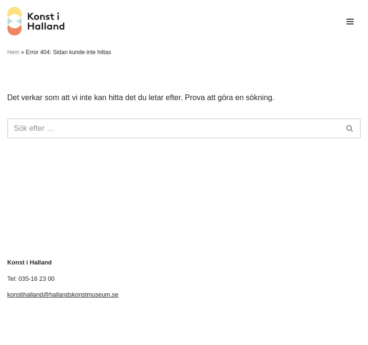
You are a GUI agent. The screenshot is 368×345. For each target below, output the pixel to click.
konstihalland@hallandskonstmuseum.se (62, 294)
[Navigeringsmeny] (350, 21)
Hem (13, 52)
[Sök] (173, 128)
